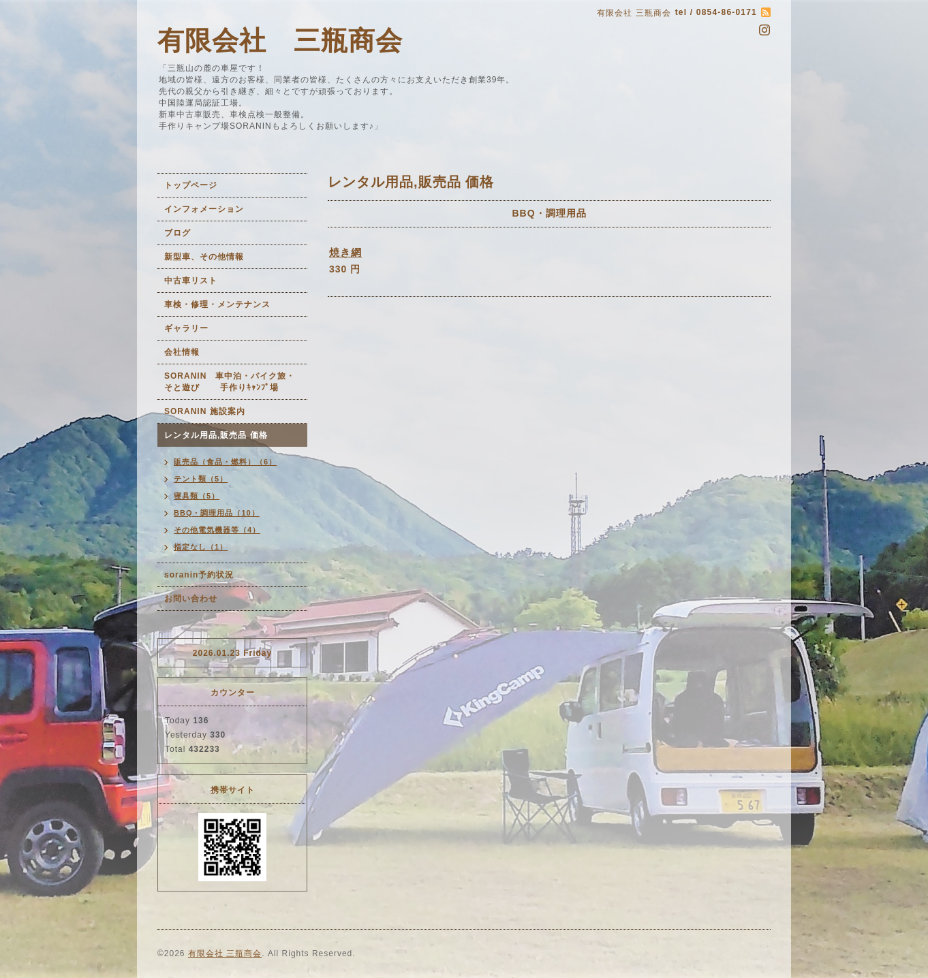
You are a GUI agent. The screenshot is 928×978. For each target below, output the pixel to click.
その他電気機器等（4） (217, 530)
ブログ (177, 233)
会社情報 (182, 352)
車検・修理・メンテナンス (217, 304)
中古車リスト (190, 280)
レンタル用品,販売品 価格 (216, 435)
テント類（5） (201, 479)
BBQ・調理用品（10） (217, 513)
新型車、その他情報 (204, 257)
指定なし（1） (201, 547)
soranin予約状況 (199, 575)
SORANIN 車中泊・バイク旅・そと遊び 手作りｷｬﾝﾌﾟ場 (229, 381)
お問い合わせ (190, 598)
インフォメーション (204, 209)
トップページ (190, 185)
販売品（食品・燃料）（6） (225, 462)
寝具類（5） (196, 496)
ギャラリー (186, 328)
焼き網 (345, 252)
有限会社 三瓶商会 (280, 40)
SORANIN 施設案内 (204, 411)
